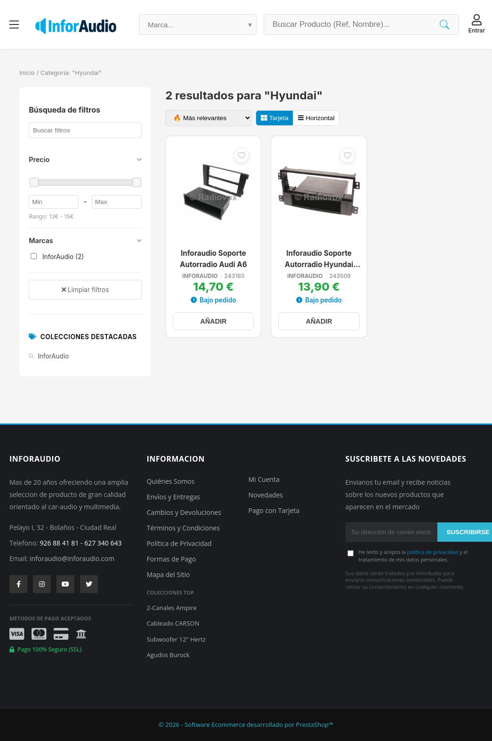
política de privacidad (432, 551)
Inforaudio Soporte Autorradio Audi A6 (213, 259)
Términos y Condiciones (182, 527)
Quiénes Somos (170, 481)
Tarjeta (274, 118)
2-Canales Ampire (171, 607)
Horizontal (316, 118)
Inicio (27, 72)
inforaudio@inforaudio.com (72, 558)
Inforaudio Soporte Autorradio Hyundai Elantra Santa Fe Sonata (319, 260)
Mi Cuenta (264, 479)
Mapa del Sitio (168, 574)
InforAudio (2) (57, 257)
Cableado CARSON (172, 623)
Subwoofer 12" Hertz (175, 639)
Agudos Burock (167, 655)
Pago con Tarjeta (274, 510)
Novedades (266, 494)
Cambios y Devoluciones (183, 512)
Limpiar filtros (85, 289)
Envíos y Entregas (173, 496)
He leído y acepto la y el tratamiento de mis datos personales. (413, 555)
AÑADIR (213, 321)
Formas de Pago (171, 558)
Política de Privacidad (178, 543)
